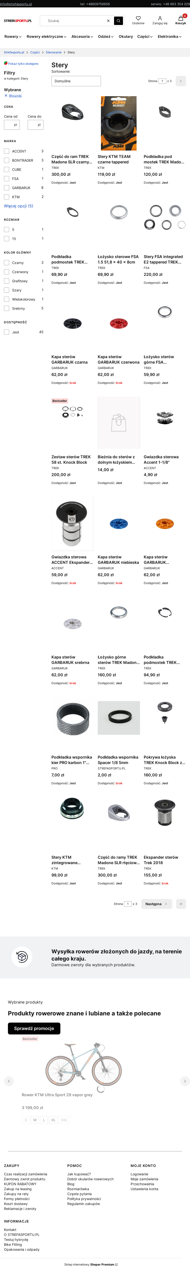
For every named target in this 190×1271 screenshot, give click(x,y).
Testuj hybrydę (16, 1239)
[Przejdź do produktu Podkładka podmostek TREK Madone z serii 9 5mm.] (165, 612)
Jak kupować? (79, 1174)
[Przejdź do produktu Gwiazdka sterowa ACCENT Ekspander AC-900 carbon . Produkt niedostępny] (72, 524)
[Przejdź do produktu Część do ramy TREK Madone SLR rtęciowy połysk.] (119, 813)
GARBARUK (21, 188)
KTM (16, 197)
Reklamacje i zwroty (20, 1208)
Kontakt (10, 1229)
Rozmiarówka (78, 1189)
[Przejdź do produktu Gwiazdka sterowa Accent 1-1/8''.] (165, 417)
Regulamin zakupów (83, 1204)
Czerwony (20, 272)
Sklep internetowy (89, 1264)
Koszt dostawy (16, 1204)
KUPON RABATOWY (20, 1184)
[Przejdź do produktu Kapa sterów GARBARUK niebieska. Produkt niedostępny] (119, 524)
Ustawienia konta (144, 1189)
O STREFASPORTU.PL (22, 1234)
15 (14, 239)
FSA (15, 178)
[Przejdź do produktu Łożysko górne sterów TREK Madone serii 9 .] (119, 612)
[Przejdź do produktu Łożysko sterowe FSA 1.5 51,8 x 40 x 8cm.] (119, 212)
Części (35, 52)
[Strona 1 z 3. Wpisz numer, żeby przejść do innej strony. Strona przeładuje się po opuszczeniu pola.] (162, 81)
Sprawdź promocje (34, 1028)
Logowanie (139, 1174)
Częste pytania (79, 1194)
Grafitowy (20, 281)
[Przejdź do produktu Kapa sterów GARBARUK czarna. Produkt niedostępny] (72, 323)
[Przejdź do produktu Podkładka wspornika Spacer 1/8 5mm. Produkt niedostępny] (119, 718)
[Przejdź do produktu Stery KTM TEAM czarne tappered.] (119, 123)
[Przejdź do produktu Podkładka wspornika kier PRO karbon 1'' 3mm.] (72, 718)
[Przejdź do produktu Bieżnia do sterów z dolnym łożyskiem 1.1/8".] (119, 422)
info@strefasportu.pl (16, 4)
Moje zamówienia (144, 1179)
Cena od (11, 116)
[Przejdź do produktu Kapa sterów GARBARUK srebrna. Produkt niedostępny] (72, 624)
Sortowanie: (61, 71)
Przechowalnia (142, 1184)
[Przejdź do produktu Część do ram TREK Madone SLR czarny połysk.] (72, 112)
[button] (118, 21)
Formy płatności (16, 1199)
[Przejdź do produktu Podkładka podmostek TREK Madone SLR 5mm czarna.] (72, 212)
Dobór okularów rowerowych (90, 1179)
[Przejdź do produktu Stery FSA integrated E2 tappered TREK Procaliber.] (165, 217)
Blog (70, 1184)
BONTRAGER (22, 160)
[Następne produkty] (156, 904)
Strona (152, 81)
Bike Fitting (13, 1244)
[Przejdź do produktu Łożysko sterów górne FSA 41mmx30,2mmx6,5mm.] (165, 312)
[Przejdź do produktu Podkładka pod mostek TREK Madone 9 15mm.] (165, 112)
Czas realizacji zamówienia (25, 1174)
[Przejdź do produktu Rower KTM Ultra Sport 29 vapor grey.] (83, 1061)
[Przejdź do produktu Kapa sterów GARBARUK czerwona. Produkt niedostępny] (119, 323)
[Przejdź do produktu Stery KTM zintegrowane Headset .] (72, 808)
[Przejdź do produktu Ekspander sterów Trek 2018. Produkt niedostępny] (165, 813)
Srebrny (18, 308)
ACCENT (19, 151)
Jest (15, 332)
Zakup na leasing (18, 1189)
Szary (17, 290)
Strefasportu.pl (14, 52)
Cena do (34, 116)
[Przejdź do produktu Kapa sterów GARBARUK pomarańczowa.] (165, 524)
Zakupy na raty (16, 1194)
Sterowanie (54, 52)
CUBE (16, 169)
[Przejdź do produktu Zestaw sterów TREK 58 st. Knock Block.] (72, 412)
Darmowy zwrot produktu (24, 1179)
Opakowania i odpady (22, 1249)
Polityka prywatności (84, 1199)
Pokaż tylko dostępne (21, 64)
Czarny (18, 263)
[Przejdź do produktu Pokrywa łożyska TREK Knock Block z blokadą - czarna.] (165, 712)
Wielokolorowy (23, 299)
